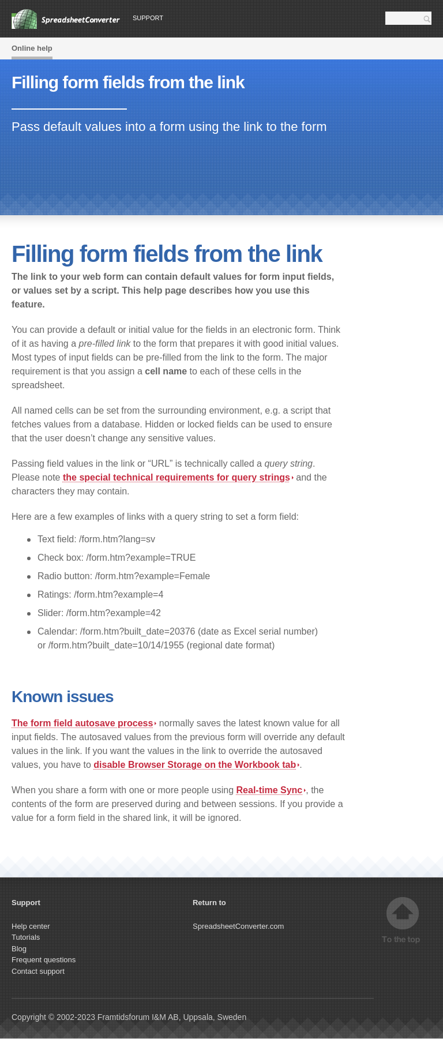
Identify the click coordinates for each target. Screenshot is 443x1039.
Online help (32, 48)
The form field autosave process (84, 723)
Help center (31, 926)
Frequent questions (44, 959)
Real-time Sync (271, 790)
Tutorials (26, 937)
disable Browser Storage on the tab (196, 765)
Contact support (38, 971)
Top (402, 920)
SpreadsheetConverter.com (238, 926)
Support (148, 17)
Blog (19, 948)
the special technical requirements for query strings (178, 477)
